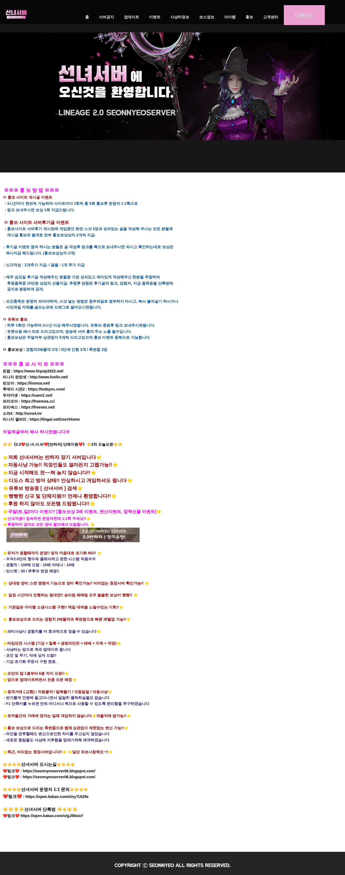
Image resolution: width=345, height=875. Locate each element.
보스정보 (206, 17)
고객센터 (270, 17)
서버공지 (106, 17)
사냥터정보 (179, 17)
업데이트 (131, 17)
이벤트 (154, 17)
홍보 (249, 17)
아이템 (230, 17)
